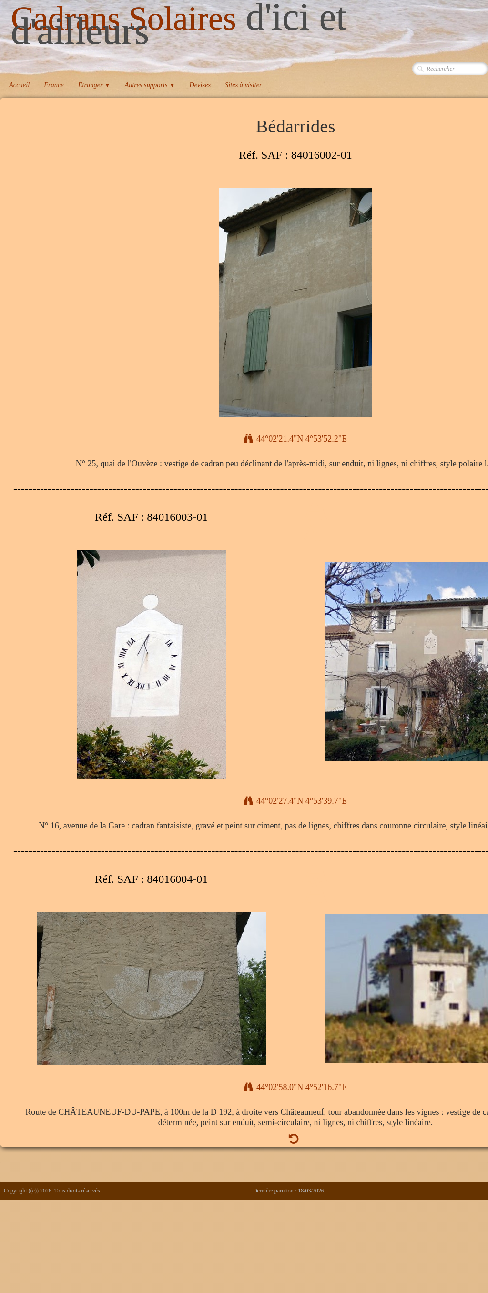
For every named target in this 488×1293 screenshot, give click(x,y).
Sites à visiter (243, 85)
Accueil (19, 85)
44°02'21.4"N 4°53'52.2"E (295, 439)
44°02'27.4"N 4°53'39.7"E (295, 801)
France (54, 85)
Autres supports (149, 85)
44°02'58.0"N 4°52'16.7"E (295, 1087)
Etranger (94, 85)
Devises (200, 85)
